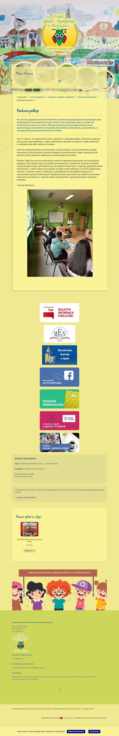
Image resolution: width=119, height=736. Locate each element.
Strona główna (37, 97)
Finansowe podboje (86, 97)
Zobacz (29, 551)
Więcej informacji (76, 731)
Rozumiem (94, 731)
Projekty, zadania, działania (61, 97)
